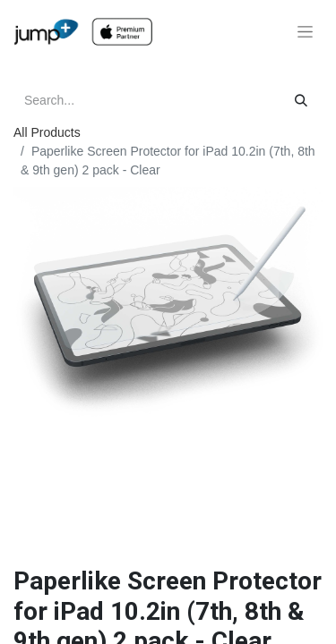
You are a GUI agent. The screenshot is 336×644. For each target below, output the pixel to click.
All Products (47, 132)
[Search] (301, 100)
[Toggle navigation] (305, 32)
